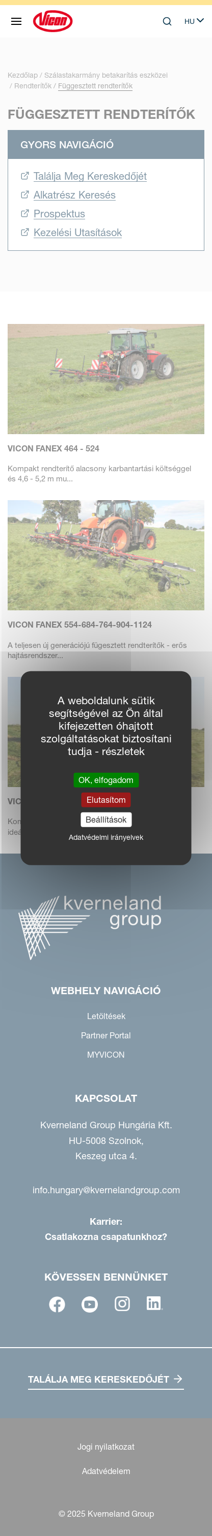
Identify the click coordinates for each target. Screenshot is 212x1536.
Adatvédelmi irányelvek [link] (106, 837)
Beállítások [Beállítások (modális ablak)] (106, 819)
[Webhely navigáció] (16, 21)
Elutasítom (106, 799)
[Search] (167, 21)
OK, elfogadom (106, 779)
